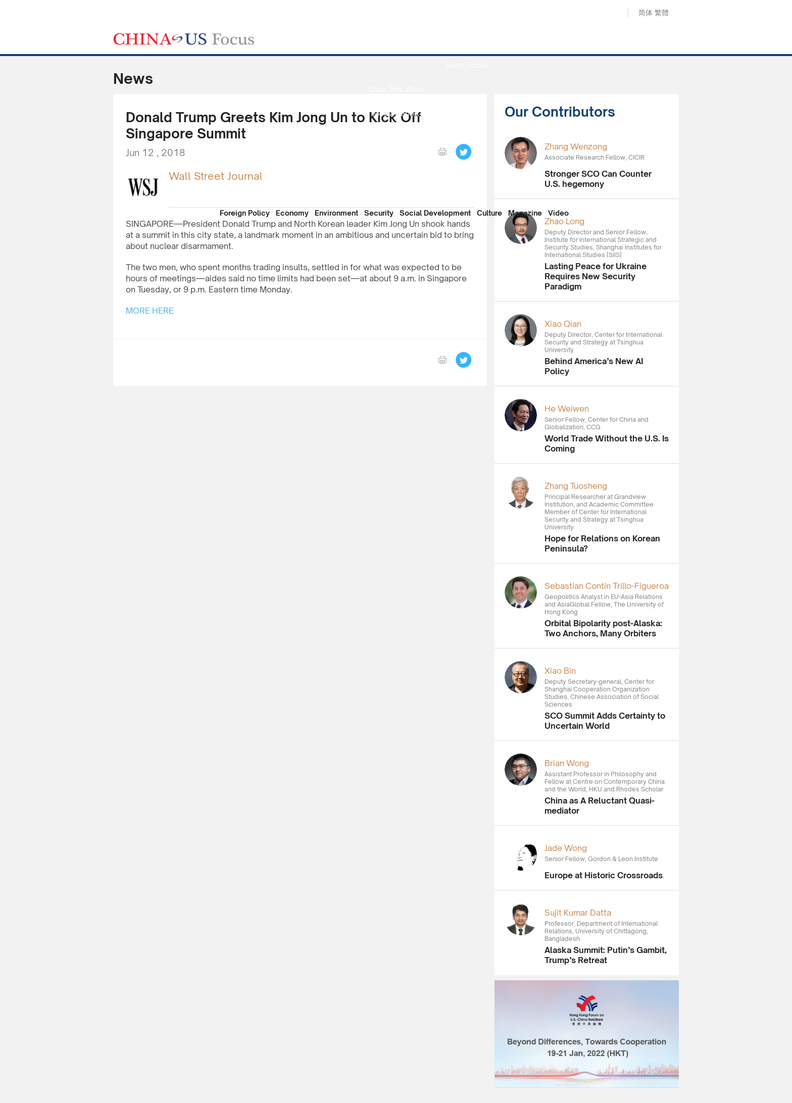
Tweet (464, 152)
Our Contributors (396, 186)
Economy (292, 213)
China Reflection (396, 162)
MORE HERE (150, 311)
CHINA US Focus (184, 39)
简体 (645, 12)
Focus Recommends (396, 137)
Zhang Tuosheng (575, 486)
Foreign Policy (245, 213)
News (466, 40)
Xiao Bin (560, 671)
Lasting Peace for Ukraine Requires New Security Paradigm (595, 276)
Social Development (435, 213)
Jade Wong (565, 848)
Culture (489, 213)
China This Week (396, 89)
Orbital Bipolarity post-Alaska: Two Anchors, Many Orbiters (603, 628)
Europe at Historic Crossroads (603, 875)
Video (558, 213)
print (442, 152)
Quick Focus (467, 65)
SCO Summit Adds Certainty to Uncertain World (604, 721)
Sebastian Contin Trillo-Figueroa (606, 586)
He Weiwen (566, 409)
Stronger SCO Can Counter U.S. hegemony (598, 179)
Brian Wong (566, 763)
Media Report (396, 113)
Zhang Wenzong (575, 146)
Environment (336, 213)
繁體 (662, 12)
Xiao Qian (562, 324)
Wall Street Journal (216, 176)
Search (610, 13)
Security (378, 213)
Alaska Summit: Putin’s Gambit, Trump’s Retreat (605, 955)
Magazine (525, 213)
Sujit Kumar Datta (577, 913)
